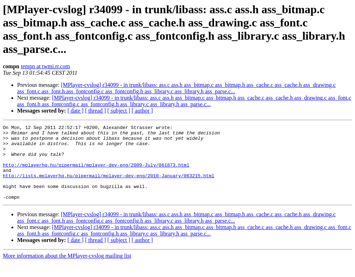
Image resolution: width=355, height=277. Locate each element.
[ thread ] (95, 111)
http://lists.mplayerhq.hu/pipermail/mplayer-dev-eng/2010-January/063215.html (108, 186)
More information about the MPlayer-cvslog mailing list (67, 271)
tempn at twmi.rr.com (45, 66)
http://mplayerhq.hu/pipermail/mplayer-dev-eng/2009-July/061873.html (96, 173)
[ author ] (142, 111)
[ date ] (75, 111)
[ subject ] (118, 111)
